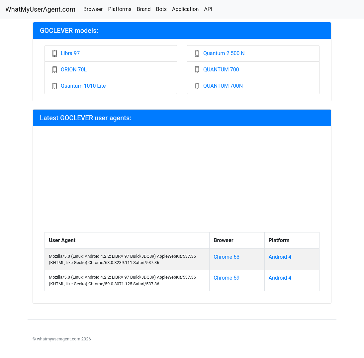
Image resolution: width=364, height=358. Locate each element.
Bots (161, 9)
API (208, 9)
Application (185, 9)
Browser (93, 9)
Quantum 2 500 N (224, 53)
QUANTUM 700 (221, 69)
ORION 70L (74, 69)
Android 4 (280, 257)
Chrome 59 (226, 278)
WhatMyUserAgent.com (40, 9)
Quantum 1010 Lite (83, 86)
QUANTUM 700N (223, 86)
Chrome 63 (226, 257)
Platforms (119, 9)
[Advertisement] (182, 182)
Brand (144, 9)
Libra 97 (70, 53)
